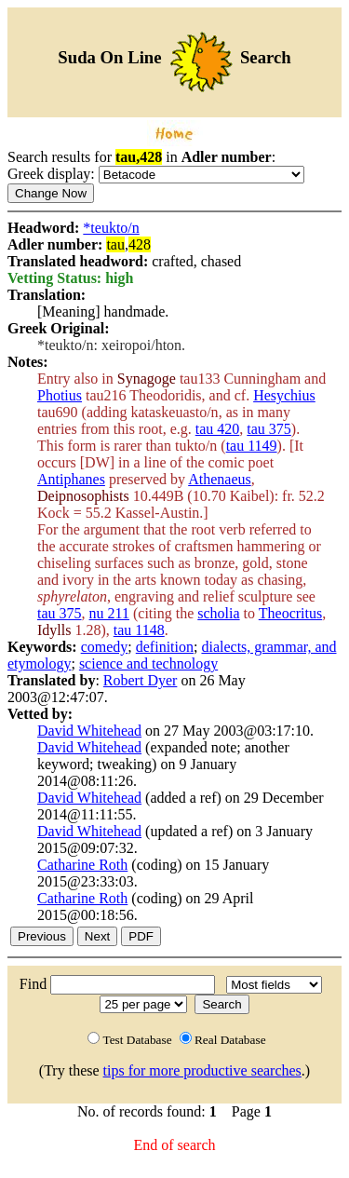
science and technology (148, 663)
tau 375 (269, 429)
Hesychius (284, 395)
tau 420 (217, 429)
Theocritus (290, 613)
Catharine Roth (82, 865)
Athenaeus (219, 479)
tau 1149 (251, 446)
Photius (59, 395)
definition (165, 647)
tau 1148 (139, 630)
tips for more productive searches (202, 1070)
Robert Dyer (140, 680)
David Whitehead (89, 730)
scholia (218, 613)
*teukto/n (111, 228)
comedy (104, 647)
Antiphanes (71, 479)
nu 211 (109, 613)
